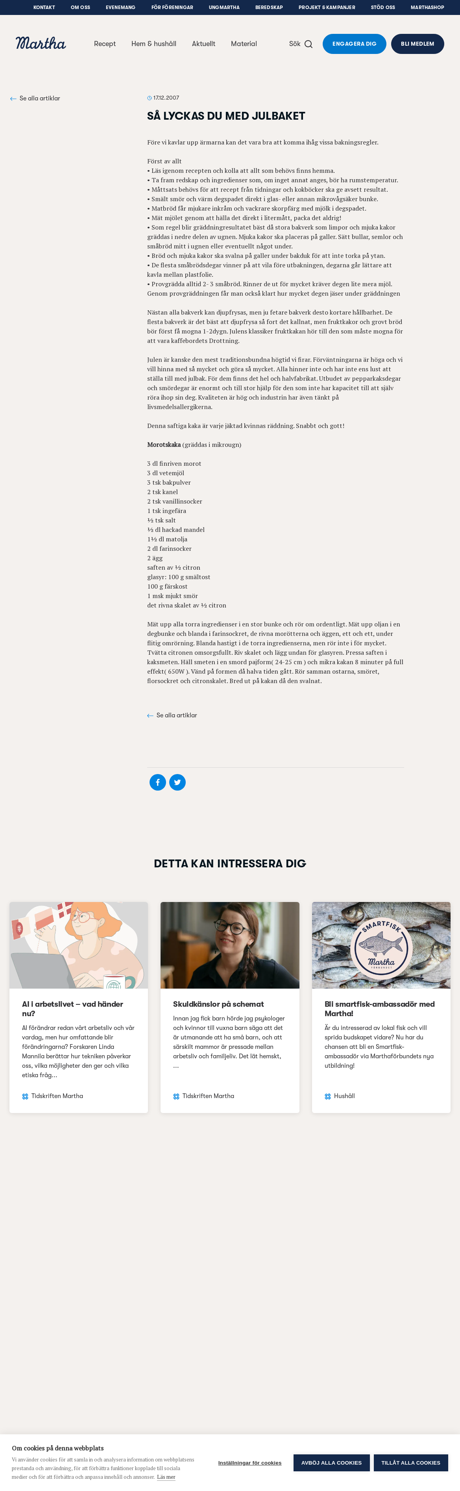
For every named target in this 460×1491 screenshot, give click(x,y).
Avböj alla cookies (331, 1463)
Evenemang (121, 7)
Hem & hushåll (153, 44)
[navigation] (41, 44)
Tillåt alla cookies (411, 1463)
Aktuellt (203, 44)
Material (244, 44)
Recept (105, 44)
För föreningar (172, 7)
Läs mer (166, 1476)
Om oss (80, 7)
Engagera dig (355, 44)
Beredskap (269, 7)
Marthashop (427, 7)
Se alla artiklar (35, 98)
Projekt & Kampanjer (327, 7)
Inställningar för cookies (250, 1463)
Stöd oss (383, 7)
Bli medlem (417, 44)
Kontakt (44, 7)
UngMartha (224, 7)
